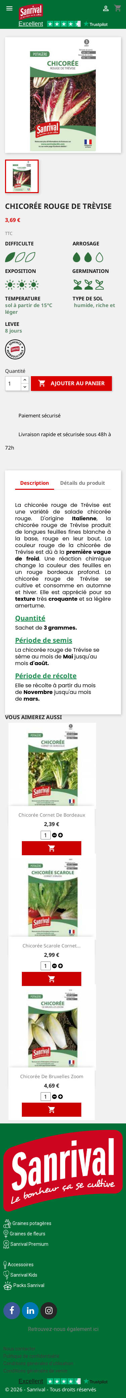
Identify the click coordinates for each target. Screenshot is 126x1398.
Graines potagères (31, 1223)
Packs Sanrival (28, 1285)
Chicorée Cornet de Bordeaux (51, 815)
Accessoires (18, 1264)
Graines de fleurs (27, 1233)
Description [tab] (34, 482)
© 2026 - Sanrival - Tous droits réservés (50, 1389)
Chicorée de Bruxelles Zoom (51, 1076)
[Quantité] (13, 383)
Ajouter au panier (71, 383)
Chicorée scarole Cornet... (52, 945)
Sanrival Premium (29, 1244)
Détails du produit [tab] (82, 482)
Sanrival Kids (23, 1275)
